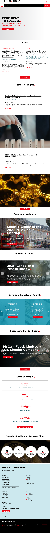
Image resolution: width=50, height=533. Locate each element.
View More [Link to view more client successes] (25, 369)
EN (5, 5)
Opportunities (6, 504)
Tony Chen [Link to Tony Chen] (34, 56)
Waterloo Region (30, 483)
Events (28, 498)
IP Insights (29, 493)
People (4, 475)
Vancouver (29, 480)
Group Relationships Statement (10, 486)
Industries (5, 497)
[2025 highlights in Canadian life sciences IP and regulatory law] (25, 190)
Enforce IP (37, 304)
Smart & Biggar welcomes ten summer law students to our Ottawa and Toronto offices (36, 52)
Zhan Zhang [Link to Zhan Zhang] (37, 58)
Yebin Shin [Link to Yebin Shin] (43, 57)
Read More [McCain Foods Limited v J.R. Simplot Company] (8, 357)
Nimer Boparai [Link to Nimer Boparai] (29, 56)
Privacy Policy (6, 480)
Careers (4, 502)
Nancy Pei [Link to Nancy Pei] (16, 158)
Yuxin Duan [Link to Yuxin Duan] (39, 56)
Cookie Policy (6, 482)
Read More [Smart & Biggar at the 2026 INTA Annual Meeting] (12, 243)
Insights (28, 491)
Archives (29, 499)
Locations (46, 5)
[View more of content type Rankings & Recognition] (8, 48)
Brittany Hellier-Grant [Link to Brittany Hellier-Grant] (18, 99)
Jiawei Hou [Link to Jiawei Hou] (31, 57)
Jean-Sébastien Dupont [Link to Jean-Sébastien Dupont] (7, 59)
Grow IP (5, 495)
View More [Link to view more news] (25, 77)
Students (5, 506)
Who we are (5, 477)
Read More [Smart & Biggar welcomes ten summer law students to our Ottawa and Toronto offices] (29, 67)
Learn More (12, 282)
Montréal (29, 479)
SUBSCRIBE (6, 511)
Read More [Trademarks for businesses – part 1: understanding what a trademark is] (8, 108)
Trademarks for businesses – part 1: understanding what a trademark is (23, 96)
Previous (2, 234)
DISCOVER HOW (8, 29)
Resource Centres (31, 500)
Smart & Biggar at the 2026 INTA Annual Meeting (24, 230)
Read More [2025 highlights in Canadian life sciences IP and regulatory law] (8, 167)
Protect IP (12, 304)
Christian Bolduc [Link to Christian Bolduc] (8, 99)
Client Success (30, 495)
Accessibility (5, 479)
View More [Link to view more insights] (25, 208)
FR (7, 5)
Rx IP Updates (30, 494)
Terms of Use (5, 484)
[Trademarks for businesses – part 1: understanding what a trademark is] (25, 131)
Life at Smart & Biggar (8, 503)
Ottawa (28, 477)
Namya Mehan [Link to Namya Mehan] (38, 57)
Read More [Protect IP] (12, 317)
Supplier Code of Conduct (9, 487)
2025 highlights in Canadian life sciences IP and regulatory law (22, 155)
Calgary (28, 482)
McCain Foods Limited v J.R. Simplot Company (22, 348)
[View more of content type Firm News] (28, 48)
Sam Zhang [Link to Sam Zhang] (30, 58)
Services (4, 491)
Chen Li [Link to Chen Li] (15, 59)
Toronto (28, 478)
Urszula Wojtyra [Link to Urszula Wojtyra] (8, 158)
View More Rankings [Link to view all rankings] (25, 427)
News (28, 497)
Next (47, 234)
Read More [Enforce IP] (37, 317)
